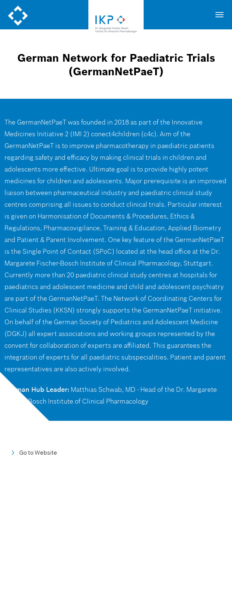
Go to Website (38, 452)
